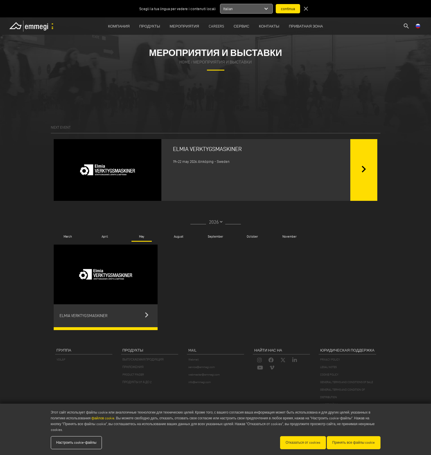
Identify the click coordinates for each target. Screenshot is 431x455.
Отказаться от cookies (303, 442)
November (289, 236)
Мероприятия (184, 26)
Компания (119, 26)
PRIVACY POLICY (330, 359)
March (68, 236)
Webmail (193, 359)
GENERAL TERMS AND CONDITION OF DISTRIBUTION (342, 393)
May (141, 236)
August (178, 236)
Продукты (149, 26)
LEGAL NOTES (328, 367)
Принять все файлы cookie (353, 442)
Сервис (241, 26)
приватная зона (306, 26)
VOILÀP (61, 359)
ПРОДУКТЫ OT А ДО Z (137, 382)
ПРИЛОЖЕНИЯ (133, 367)
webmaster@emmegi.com (204, 374)
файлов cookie (102, 418)
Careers (216, 26)
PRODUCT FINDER (133, 374)
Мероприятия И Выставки (222, 62)
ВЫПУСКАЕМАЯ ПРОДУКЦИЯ (143, 359)
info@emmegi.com (199, 382)
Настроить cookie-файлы (76, 442)
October (252, 236)
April (104, 236)
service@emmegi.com (201, 367)
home (184, 62)
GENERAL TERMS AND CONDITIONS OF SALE (346, 382)
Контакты (269, 26)
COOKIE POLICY (329, 374)
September (215, 236)
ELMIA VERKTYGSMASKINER (207, 149)
